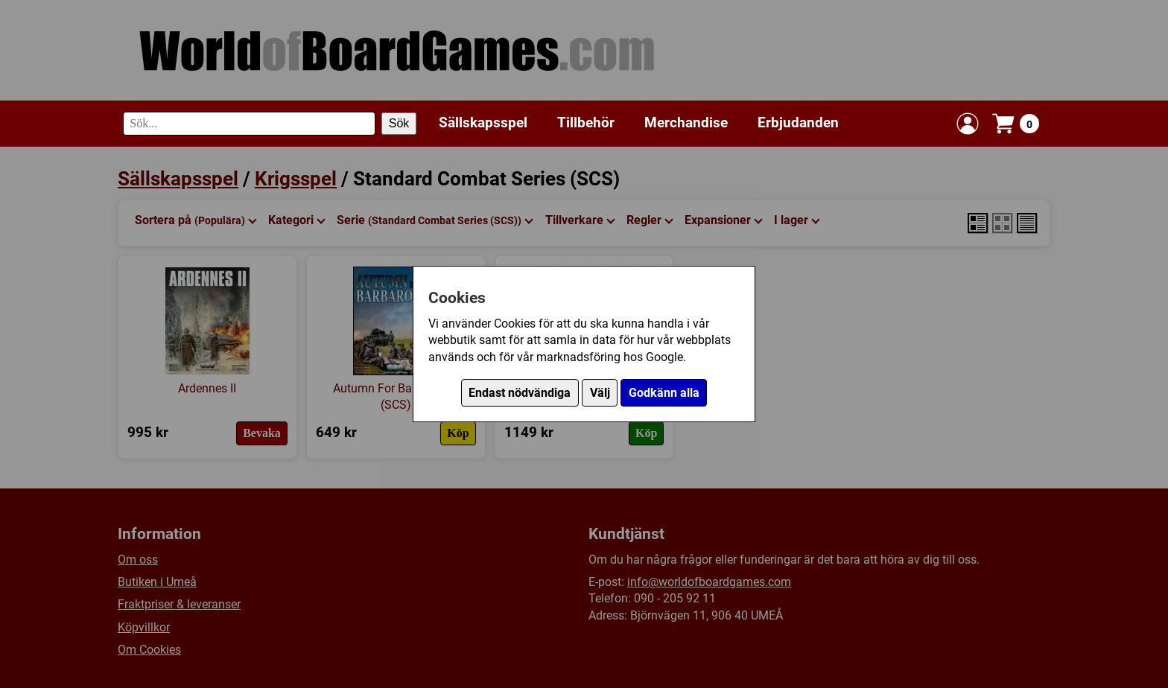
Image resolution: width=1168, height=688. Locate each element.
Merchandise (686, 122)
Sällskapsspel (483, 122)
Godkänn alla (664, 393)
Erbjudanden (798, 122)
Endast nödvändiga (520, 393)
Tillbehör (586, 122)
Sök (399, 123)
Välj (600, 393)
